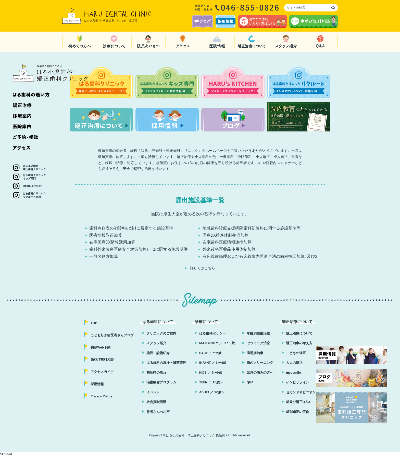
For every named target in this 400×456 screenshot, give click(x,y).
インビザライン (296, 382)
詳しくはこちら (202, 268)
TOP (94, 323)
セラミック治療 (258, 343)
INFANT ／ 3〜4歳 (211, 362)
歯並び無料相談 (103, 359)
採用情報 (98, 384)
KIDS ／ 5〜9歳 (209, 372)
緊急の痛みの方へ (260, 372)
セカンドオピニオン (300, 392)
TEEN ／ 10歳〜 (209, 382)
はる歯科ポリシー (211, 333)
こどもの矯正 (294, 353)
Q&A (250, 382)
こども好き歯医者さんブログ (114, 335)
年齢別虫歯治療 (258, 333)
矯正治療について (298, 333)
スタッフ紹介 (156, 343)
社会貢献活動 (156, 402)
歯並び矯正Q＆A (297, 402)
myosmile (291, 372)
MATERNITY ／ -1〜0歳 (215, 343)
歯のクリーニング (260, 362)
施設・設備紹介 (158, 353)
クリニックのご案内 (162, 333)
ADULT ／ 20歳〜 (210, 392)
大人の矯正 (293, 362)
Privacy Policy (102, 396)
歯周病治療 (255, 353)
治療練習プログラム (162, 382)
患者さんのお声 (158, 412)
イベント (153, 392)
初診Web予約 (101, 347)
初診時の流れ (156, 372)
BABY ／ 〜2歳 (208, 353)
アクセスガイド (103, 372)
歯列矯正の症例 (296, 412)
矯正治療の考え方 (298, 343)
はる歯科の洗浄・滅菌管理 (167, 362)
